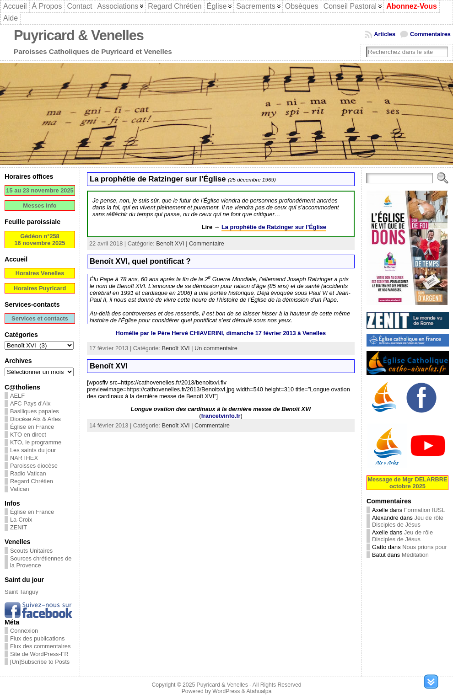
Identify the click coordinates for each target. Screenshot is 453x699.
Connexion (24, 630)
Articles (384, 34)
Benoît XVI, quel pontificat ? (140, 261)
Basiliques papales (34, 411)
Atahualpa (258, 691)
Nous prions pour (424, 547)
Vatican (19, 489)
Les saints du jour (33, 450)
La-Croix (21, 519)
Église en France (32, 426)
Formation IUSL (424, 510)
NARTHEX (24, 457)
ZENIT (18, 527)
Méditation (415, 554)
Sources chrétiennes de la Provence (40, 562)
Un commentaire (215, 348)
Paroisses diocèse (34, 465)
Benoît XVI (170, 243)
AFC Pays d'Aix (30, 403)
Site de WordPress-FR (39, 654)
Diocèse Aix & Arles (35, 419)
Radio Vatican (28, 473)
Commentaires (430, 34)
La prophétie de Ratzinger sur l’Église (183, 179)
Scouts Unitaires (31, 550)
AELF (17, 395)
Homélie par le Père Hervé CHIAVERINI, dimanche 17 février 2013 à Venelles (221, 333)
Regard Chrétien (31, 481)
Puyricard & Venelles (79, 35)
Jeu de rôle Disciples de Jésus (407, 521)
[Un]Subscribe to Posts (40, 661)
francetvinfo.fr (220, 415)
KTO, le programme (35, 442)
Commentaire (206, 243)
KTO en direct (28, 434)
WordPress (226, 691)
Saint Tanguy (21, 591)
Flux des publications (37, 638)
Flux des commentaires (40, 646)
